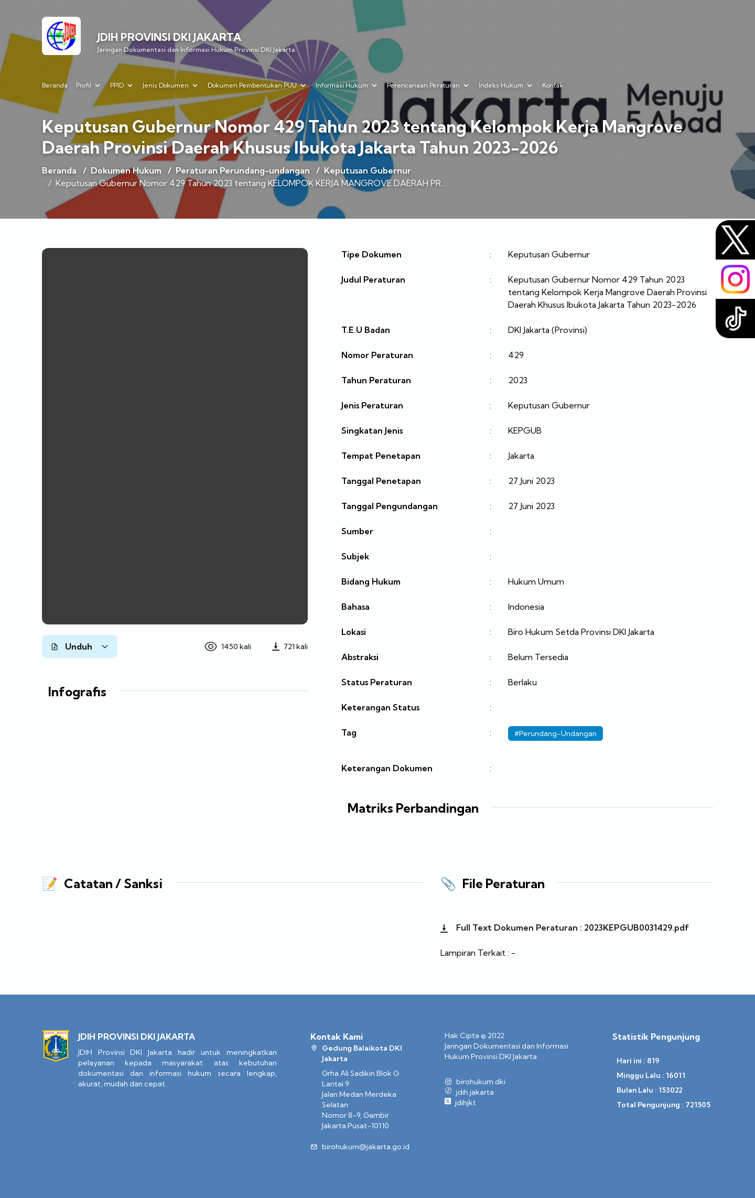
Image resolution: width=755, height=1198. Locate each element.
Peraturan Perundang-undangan (243, 170)
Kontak (552, 85)
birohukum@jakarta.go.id (365, 1146)
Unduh (79, 646)
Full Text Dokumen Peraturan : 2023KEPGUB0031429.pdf (564, 927)
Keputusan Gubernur (367, 170)
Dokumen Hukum (126, 170)
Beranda (55, 85)
